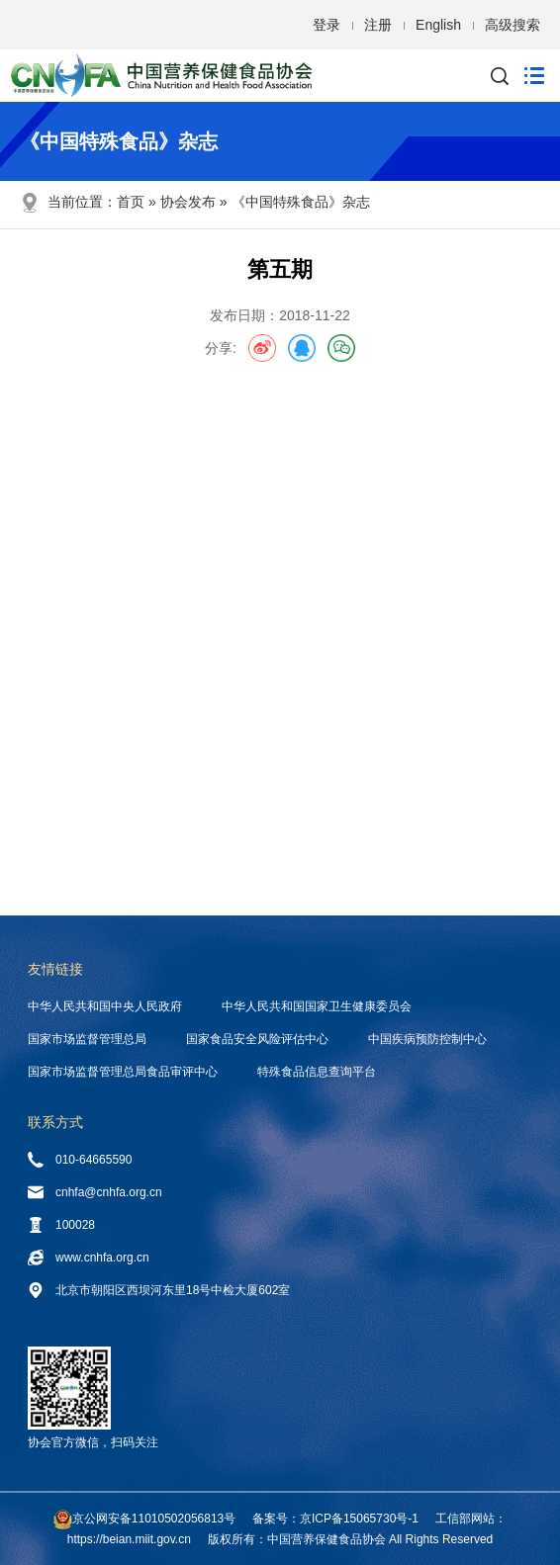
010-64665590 (80, 1160)
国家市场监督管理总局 (87, 1039)
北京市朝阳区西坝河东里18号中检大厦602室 (159, 1290)
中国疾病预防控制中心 (427, 1039)
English (438, 25)
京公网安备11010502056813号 (153, 1518)
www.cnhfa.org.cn (88, 1257)
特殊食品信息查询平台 (316, 1072)
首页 (130, 202)
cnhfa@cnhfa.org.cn (95, 1192)
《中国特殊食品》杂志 (301, 202)
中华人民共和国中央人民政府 (105, 1006)
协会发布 (188, 202)
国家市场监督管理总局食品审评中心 (123, 1072)
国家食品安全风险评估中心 (257, 1039)
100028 (61, 1225)
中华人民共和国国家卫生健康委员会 (317, 1006)
